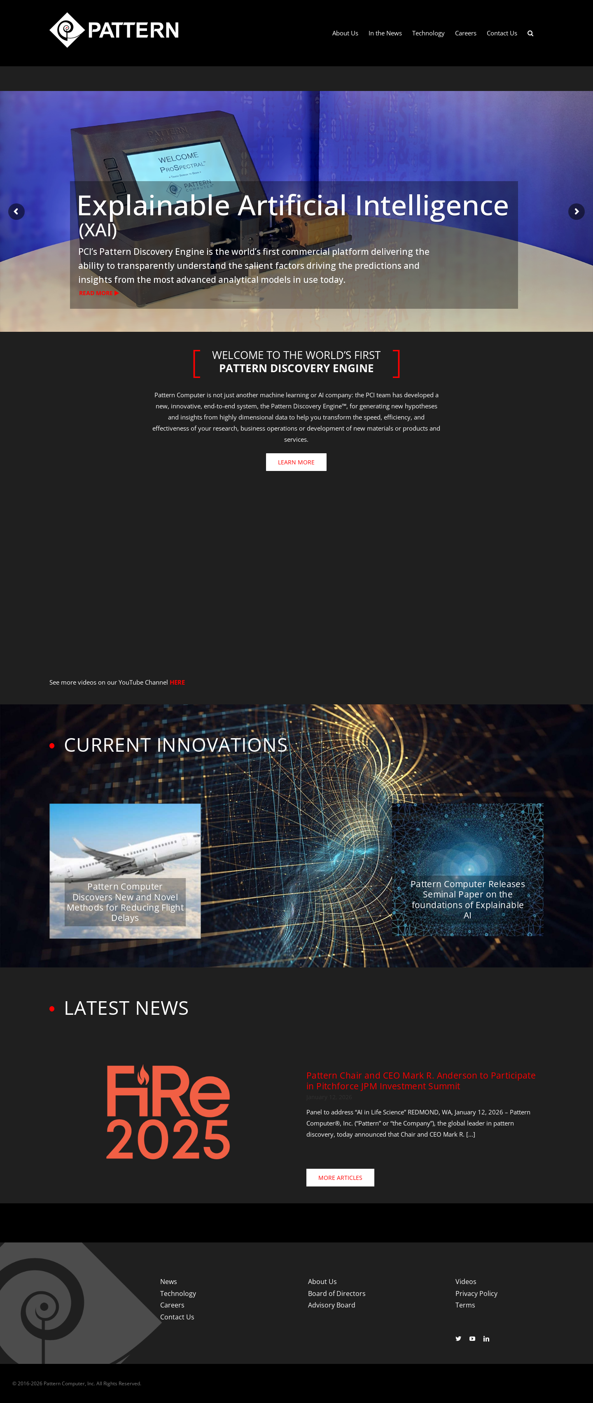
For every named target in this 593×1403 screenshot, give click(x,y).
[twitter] (458, 1339)
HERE (177, 682)
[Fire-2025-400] (168, 1067)
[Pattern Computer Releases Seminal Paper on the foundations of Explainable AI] (468, 869)
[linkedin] (486, 1339)
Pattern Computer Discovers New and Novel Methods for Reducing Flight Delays (125, 902)
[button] (530, 33)
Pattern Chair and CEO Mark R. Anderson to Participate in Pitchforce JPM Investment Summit (421, 1080)
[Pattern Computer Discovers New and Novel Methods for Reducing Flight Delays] (125, 871)
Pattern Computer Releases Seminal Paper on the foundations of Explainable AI (468, 899)
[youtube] (472, 1339)
